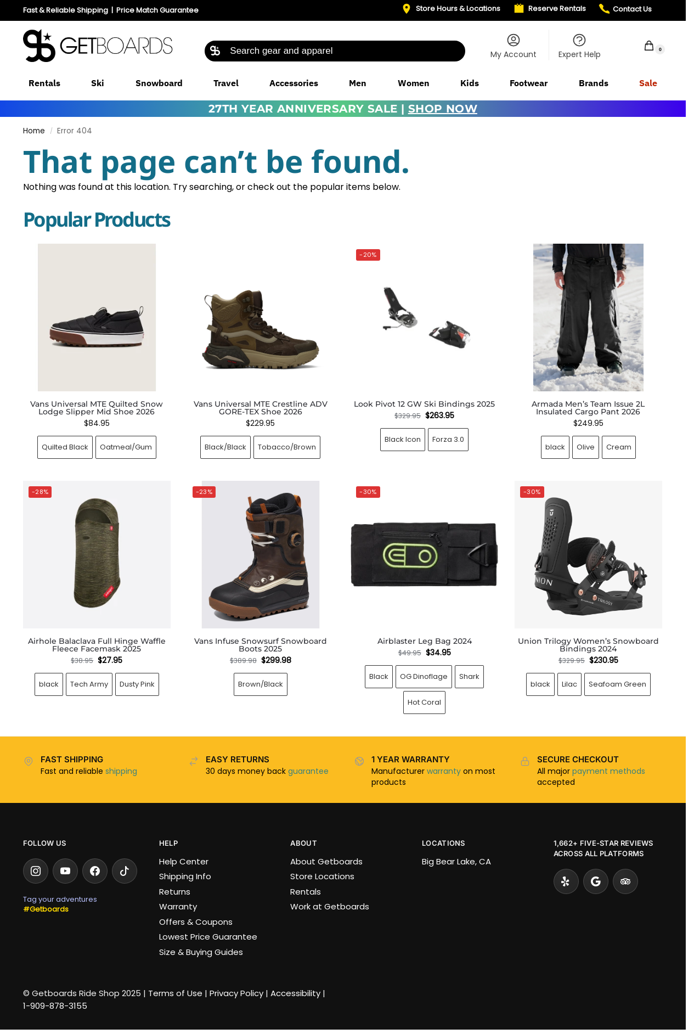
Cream (618, 447)
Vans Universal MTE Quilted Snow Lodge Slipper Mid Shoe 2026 (96, 407)
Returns (174, 891)
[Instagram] (35, 871)
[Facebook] (95, 871)
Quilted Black (65, 447)
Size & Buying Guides (201, 952)
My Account (513, 46)
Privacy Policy (236, 993)
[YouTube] (65, 871)
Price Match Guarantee (157, 10)
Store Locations (322, 876)
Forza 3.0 (448, 439)
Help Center (183, 861)
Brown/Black (260, 684)
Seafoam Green (617, 684)
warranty (444, 771)
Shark (469, 676)
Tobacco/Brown (287, 447)
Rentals (305, 891)
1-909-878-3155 (55, 1005)
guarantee (308, 771)
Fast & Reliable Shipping (65, 10)
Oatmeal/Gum (126, 447)
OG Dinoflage (424, 676)
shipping (121, 771)
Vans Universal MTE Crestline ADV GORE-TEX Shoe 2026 (261, 407)
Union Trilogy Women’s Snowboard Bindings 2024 (588, 645)
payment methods (608, 771)
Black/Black (225, 447)
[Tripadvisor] (625, 881)
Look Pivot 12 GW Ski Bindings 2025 (424, 404)
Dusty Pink (137, 684)
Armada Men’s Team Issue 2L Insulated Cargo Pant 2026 (588, 407)
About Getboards (326, 861)
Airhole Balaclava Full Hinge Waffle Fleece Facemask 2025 (97, 645)
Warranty (178, 906)
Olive (586, 447)
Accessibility (295, 993)
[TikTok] (124, 871)
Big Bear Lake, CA (456, 861)
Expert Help (579, 46)
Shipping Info (185, 876)
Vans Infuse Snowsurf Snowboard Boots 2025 (260, 645)
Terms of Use (175, 993)
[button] (642, 45)
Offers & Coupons (196, 922)
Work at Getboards (329, 906)
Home (34, 131)
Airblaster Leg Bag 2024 (424, 641)
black (555, 447)
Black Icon (403, 439)
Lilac (569, 684)
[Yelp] (566, 881)
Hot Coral (424, 702)
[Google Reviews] (595, 881)
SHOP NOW (442, 108)
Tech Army (89, 684)
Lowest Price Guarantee (208, 936)
